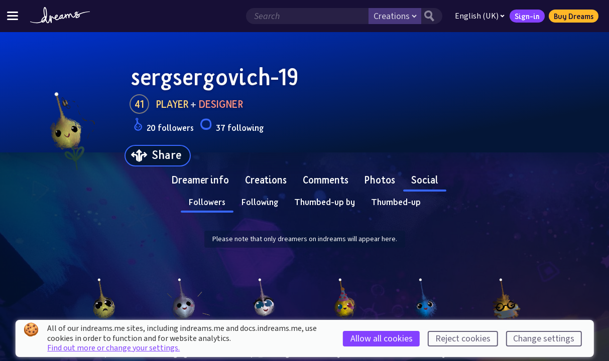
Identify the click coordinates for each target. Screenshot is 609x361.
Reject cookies (463, 338)
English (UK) (480, 16)
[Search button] (431, 16)
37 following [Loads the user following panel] (232, 126)
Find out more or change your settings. (113, 348)
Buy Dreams (573, 16)
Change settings (543, 338)
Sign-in (527, 16)
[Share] (158, 155)
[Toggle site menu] (13, 16)
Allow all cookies (381, 338)
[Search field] (307, 16)
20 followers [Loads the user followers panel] (164, 126)
